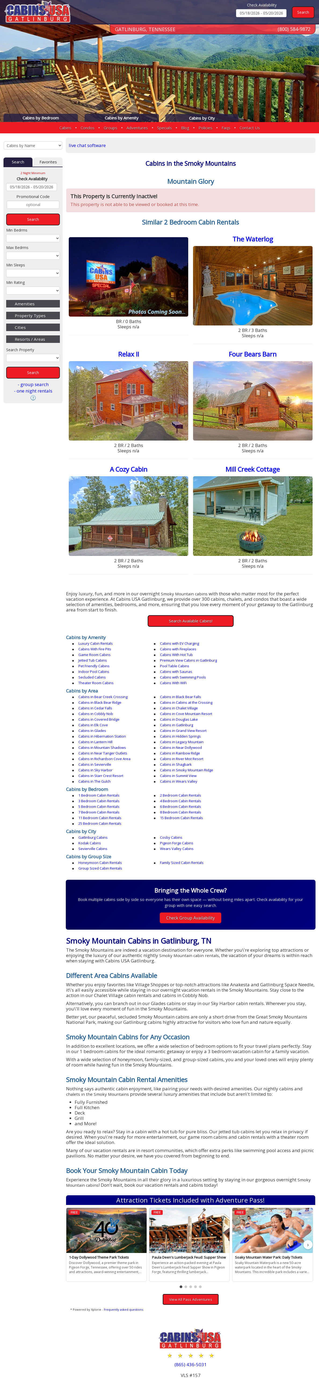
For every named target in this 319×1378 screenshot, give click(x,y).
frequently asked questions (124, 1246)
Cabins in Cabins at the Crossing (105, 690)
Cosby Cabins (169, 785)
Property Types (30, 315)
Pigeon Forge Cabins (96, 791)
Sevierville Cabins (172, 791)
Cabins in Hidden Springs (99, 712)
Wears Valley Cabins (253, 791)
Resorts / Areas (30, 339)
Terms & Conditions (291, 1357)
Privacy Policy (249, 1357)
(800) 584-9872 (294, 29)
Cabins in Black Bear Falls (178, 684)
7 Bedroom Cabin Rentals (99, 766)
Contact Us (250, 127)
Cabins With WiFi (92, 670)
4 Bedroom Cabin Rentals (99, 760)
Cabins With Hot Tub (252, 648)
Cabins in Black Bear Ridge (257, 684)
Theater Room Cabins (253, 664)
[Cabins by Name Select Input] (33, 145)
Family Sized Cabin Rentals (179, 805)
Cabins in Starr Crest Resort (180, 735)
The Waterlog (253, 238)
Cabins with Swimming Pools (181, 664)
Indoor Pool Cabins (173, 659)
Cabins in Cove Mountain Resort (184, 695)
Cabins (65, 127)
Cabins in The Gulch (95, 740)
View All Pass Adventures (191, 1236)
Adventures (137, 127)
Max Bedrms (17, 247)
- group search (33, 384)
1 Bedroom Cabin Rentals (99, 754)
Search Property (20, 349)
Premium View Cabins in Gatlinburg (186, 653)
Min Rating (15, 282)
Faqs (226, 127)
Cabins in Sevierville (95, 729)
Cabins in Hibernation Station (260, 707)
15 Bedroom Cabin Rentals (100, 771)
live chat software (88, 145)
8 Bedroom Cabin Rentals (178, 766)
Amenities (25, 303)
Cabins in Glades (93, 707)
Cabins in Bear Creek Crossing (103, 684)
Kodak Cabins (247, 785)
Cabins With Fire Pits (252, 642)
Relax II (129, 353)
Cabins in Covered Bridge (256, 695)
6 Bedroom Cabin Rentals (256, 760)
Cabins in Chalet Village (255, 690)
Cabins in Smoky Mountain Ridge (105, 735)
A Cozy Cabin (129, 468)
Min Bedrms (16, 230)
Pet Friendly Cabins (251, 653)
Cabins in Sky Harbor (253, 729)
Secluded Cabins (93, 664)
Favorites (48, 162)
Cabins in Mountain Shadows (103, 718)
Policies (205, 127)
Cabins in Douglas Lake (98, 701)
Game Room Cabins (174, 648)
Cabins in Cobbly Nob (96, 695)
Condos (88, 127)
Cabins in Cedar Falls (175, 690)
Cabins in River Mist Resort (258, 723)
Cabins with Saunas (252, 659)
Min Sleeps (15, 264)
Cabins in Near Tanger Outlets (260, 718)
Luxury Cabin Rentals (96, 642)
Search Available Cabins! (191, 619)
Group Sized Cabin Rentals (258, 805)
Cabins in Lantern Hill (175, 712)
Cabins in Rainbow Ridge (99, 723)
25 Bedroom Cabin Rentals (179, 771)
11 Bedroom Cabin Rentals (257, 766)
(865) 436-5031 (191, 1301)
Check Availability (262, 5)
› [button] (308, 1181)
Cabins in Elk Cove (172, 701)
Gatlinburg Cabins (93, 785)
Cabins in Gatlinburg (252, 701)
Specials (164, 127)
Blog (185, 127)
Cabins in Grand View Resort (181, 707)
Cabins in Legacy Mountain (258, 712)
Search (18, 162)
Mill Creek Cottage (253, 468)
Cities (20, 327)
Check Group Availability (191, 855)
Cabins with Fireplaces (97, 648)
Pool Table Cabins (93, 659)
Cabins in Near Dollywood (179, 718)
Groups (110, 127)
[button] (181, 1223)
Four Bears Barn (253, 353)
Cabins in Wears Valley (176, 740)
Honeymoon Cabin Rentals (101, 805)
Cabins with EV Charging (177, 642)
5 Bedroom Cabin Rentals (178, 760)
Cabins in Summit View (254, 735)
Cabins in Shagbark (174, 729)
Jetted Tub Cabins (93, 653)
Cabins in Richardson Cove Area (184, 723)
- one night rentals (33, 391)
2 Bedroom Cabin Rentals (178, 754)
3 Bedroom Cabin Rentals (256, 754)
